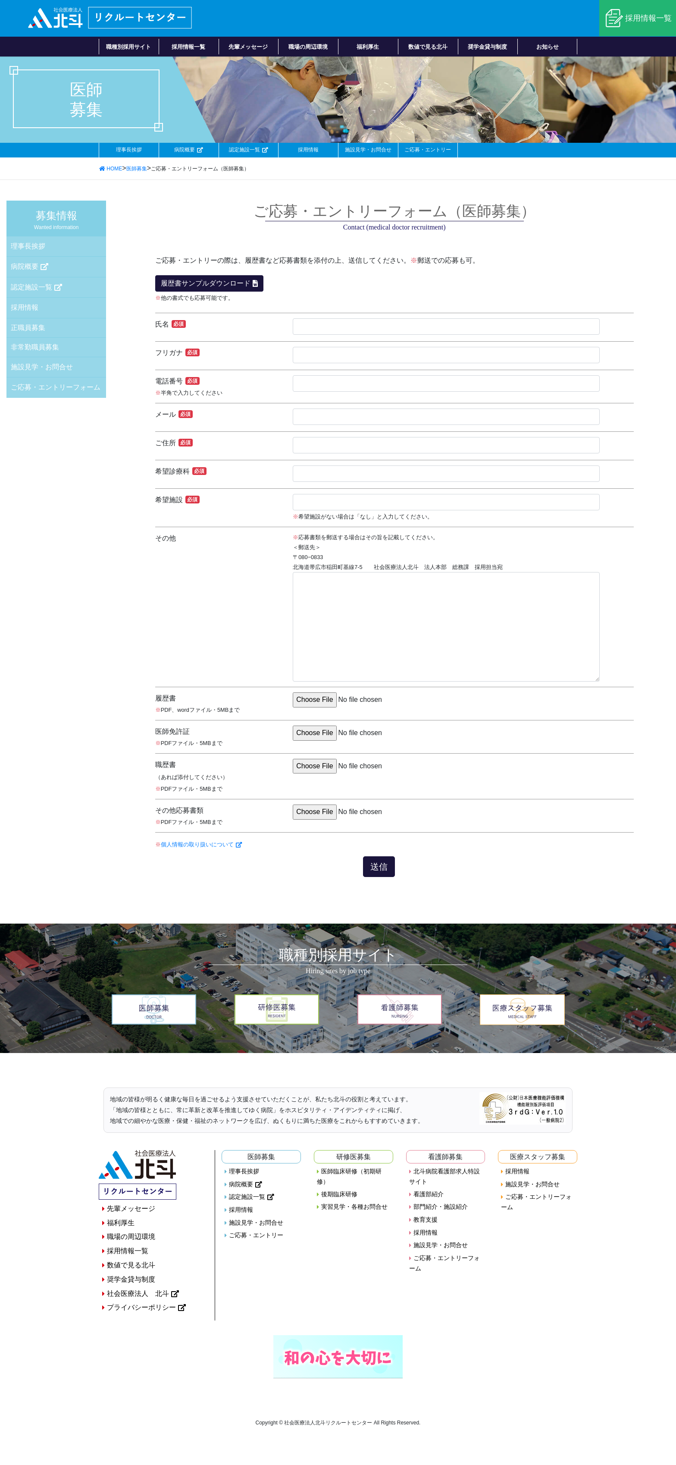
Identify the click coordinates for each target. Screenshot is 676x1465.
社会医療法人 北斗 (138, 1294)
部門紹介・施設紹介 (440, 1207)
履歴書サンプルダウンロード (205, 284)
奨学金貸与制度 (131, 1280)
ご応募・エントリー (428, 150)
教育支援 (425, 1220)
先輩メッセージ (131, 1209)
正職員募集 (28, 328)
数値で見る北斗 (131, 1266)
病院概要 (184, 150)
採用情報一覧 (648, 18)
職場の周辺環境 (131, 1237)
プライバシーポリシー (141, 1308)
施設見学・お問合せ (368, 150)
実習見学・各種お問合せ (354, 1207)
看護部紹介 (428, 1194)
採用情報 (308, 150)
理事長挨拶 (129, 150)
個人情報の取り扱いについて (197, 845)
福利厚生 (121, 1223)
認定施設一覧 (244, 150)
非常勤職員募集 (35, 347)
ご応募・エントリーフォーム (55, 388)
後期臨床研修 (339, 1194)
